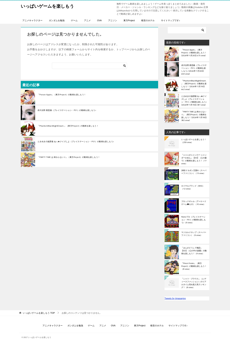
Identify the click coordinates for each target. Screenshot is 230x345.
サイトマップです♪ (170, 20)
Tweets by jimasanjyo (175, 298)
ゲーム (74, 20)
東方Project (129, 20)
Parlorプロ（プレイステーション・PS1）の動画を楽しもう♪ (193, 219)
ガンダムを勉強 (57, 20)
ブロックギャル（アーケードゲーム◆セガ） (193, 203)
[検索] (89, 66)
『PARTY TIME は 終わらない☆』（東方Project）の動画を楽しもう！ (69, 157)
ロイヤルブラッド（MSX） (192, 187)
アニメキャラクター (32, 20)
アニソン (112, 20)
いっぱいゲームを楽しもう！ (193, 141)
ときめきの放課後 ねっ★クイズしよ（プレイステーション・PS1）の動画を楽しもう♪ (76, 141)
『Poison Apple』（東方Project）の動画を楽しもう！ (62, 94)
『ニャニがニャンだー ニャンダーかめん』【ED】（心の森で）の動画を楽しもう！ (194, 159)
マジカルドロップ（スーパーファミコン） (193, 234)
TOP (39, 313)
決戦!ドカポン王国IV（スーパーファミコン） (193, 172)
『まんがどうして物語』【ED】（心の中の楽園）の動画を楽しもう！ (194, 250)
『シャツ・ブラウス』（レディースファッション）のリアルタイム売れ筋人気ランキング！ (193, 283)
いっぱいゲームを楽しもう (50, 5)
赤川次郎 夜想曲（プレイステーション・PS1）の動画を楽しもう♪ (67, 110)
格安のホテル (148, 20)
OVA (99, 20)
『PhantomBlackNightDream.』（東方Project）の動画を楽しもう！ (68, 125)
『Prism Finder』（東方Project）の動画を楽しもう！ (194, 266)
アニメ (87, 20)
